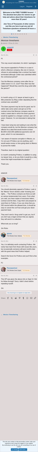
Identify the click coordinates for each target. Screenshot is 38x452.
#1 (36, 55)
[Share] (33, 55)
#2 (36, 186)
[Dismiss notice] (35, 12)
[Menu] (2, 6)
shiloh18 (5, 43)
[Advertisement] (19, 378)
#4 (36, 275)
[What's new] (35, 7)
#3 (36, 241)
